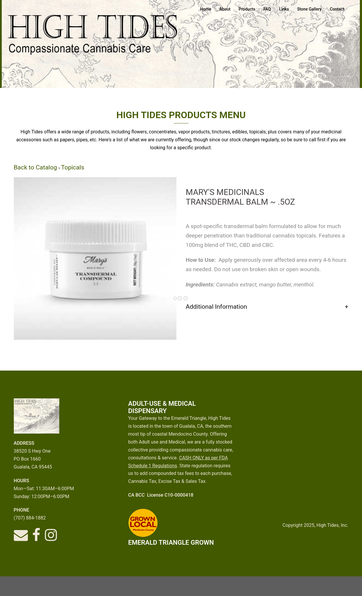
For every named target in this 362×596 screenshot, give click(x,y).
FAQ (267, 9)
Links (284, 9)
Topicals (72, 167)
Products (247, 9)
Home (205, 9)
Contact (337, 9)
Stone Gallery (309, 9)
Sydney (82, 586)
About (224, 9)
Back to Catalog (36, 167)
